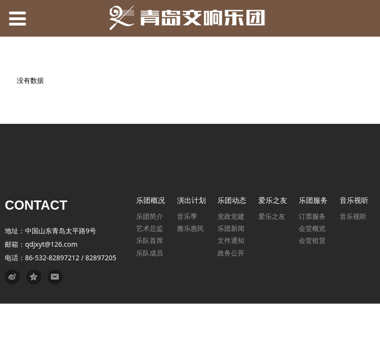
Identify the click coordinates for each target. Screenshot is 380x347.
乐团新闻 (230, 228)
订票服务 (312, 216)
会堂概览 (312, 228)
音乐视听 (353, 216)
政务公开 (230, 252)
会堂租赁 (312, 240)
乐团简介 (149, 216)
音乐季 (187, 216)
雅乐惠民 (190, 228)
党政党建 (230, 216)
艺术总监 (149, 228)
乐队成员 (149, 252)
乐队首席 (149, 240)
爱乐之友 (271, 216)
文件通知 (230, 240)
